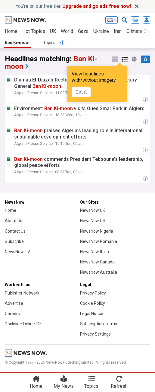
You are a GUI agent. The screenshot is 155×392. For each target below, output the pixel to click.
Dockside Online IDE (23, 323)
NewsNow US (92, 220)
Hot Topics (33, 31)
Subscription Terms (98, 323)
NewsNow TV (17, 251)
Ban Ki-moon (18, 42)
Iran (118, 31)
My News (64, 386)
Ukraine (101, 31)
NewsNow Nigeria (96, 231)
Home (11, 31)
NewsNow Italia (94, 251)
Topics (91, 386)
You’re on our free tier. (73, 6)
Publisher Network (22, 293)
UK (53, 31)
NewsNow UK (92, 210)
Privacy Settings (95, 334)
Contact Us (15, 231)
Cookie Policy (92, 303)
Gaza (83, 31)
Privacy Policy (93, 293)
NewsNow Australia (98, 272)
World (67, 31)
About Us (13, 220)
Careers (12, 313)
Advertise (14, 303)
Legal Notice (91, 313)
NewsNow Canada (97, 262)
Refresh (119, 386)
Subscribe (14, 241)
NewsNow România (98, 241)
